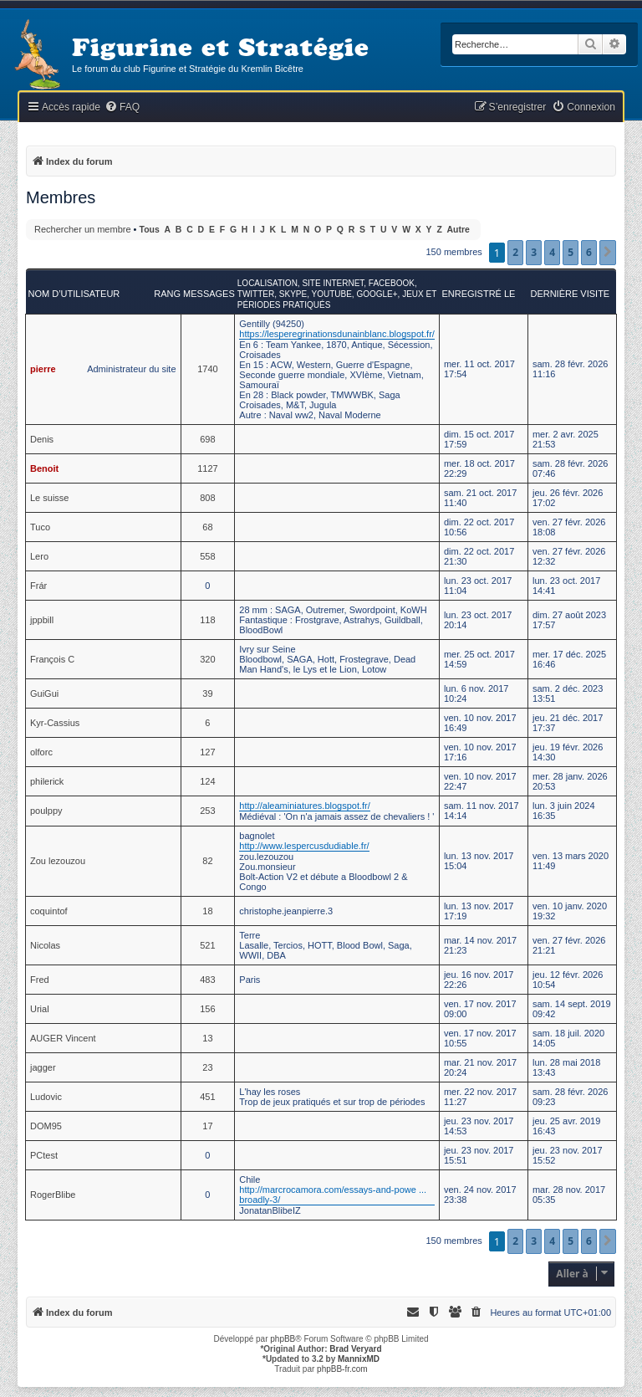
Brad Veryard (355, 1349)
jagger (43, 1067)
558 (207, 556)
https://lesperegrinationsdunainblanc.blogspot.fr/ (337, 334)
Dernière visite (569, 294)
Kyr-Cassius (54, 723)
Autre (458, 229)
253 (207, 811)
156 (207, 1009)
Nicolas (45, 945)
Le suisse (49, 498)
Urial (39, 1009)
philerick (47, 781)
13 (207, 1038)
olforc (41, 752)
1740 (207, 369)
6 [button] (589, 252)
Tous (150, 229)
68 (207, 527)
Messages (209, 294)
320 (207, 659)
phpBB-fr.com (342, 1369)
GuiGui (44, 693)
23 (207, 1067)
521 (207, 945)
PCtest (44, 1155)
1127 (207, 468)
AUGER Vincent (63, 1038)
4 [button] (552, 252)
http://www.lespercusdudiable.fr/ (304, 846)
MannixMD (359, 1359)
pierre (43, 369)
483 (207, 980)
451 (207, 1097)
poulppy (46, 811)
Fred (39, 980)
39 (207, 693)
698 (207, 439)
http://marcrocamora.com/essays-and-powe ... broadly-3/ (332, 1195)
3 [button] (534, 252)
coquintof (49, 911)
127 (207, 752)
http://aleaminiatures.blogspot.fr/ (304, 806)
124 (207, 781)
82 (207, 861)
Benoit (44, 468)
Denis (42, 439)
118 (207, 620)
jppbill (42, 620)
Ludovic (46, 1097)
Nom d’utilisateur (74, 294)
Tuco (40, 527)
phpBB (282, 1338)
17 (207, 1126)
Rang (167, 294)
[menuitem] (122, 107)
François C (52, 659)
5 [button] (570, 252)
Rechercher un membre (82, 229)
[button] (607, 252)
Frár (38, 586)
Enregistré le (478, 294)
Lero (39, 556)
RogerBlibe (52, 1195)
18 (207, 911)
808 (207, 498)
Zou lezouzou (57, 861)
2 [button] (515, 252)
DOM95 (46, 1126)
